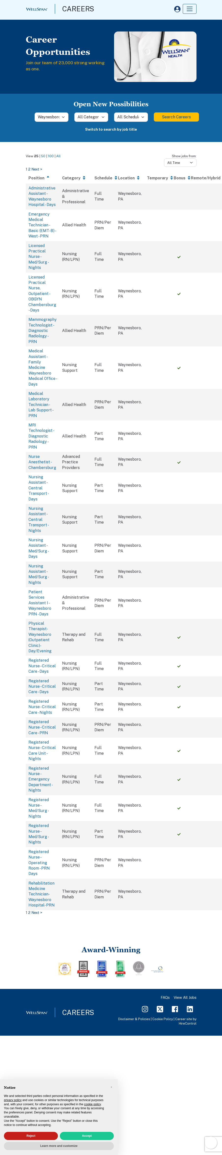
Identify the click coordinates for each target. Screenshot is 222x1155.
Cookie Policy (162, 1019)
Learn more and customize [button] (59, 1146)
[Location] (51, 117)
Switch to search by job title (111, 129)
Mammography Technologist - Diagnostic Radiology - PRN (42, 330)
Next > (36, 169)
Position (36, 178)
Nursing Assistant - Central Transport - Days (38, 488)
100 (51, 156)
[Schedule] (131, 117)
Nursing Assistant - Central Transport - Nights (38, 519)
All (58, 156)
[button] (111, 1087)
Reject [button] (30, 1136)
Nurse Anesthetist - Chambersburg (42, 462)
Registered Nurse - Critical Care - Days (42, 666)
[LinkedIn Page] (190, 1009)
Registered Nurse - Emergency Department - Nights (40, 779)
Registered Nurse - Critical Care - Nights (42, 707)
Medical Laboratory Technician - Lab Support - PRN (40, 404)
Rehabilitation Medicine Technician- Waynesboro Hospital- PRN (41, 894)
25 (36, 156)
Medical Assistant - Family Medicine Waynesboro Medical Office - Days (42, 367)
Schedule (103, 178)
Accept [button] (87, 1136)
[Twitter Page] (160, 1009)
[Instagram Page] (145, 1009)
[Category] (91, 117)
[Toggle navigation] (189, 9)
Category (71, 178)
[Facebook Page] (175, 1009)
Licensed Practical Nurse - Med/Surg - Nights (38, 256)
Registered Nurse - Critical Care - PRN (42, 727)
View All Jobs (185, 997)
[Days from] (180, 162)
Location (126, 178)
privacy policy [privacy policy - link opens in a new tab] (13, 1100)
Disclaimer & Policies (134, 1019)
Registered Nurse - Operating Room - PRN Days (39, 862)
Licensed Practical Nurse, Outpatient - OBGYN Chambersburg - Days (42, 293)
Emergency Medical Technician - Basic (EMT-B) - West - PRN (42, 225)
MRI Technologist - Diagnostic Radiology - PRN (41, 436)
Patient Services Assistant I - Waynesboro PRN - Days (39, 603)
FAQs (165, 997)
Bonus (179, 178)
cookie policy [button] (92, 1104)
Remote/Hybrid (206, 178)
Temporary (157, 178)
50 (43, 156)
